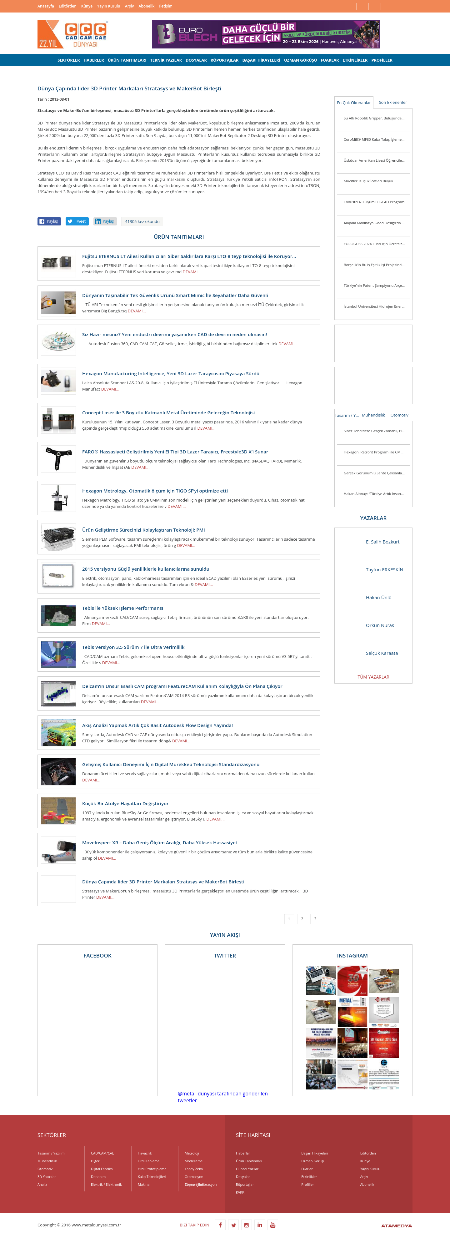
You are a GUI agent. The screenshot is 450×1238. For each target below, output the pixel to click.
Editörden (68, 6)
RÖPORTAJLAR (225, 60)
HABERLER (93, 60)
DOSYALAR (196, 60)
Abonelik (146, 6)
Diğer (95, 1161)
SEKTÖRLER (69, 60)
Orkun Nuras (367, 625)
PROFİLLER (381, 60)
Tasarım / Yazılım (347, 415)
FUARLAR (330, 60)
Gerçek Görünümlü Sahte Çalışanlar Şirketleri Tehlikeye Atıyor (377, 473)
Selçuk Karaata (369, 653)
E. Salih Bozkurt (370, 542)
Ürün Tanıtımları (249, 1161)
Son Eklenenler (393, 102)
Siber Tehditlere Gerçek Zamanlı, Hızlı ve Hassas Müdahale (377, 430)
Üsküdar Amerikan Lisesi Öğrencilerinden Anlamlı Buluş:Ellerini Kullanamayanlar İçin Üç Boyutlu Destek (377, 160)
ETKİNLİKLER (355, 60)
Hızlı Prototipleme (152, 1168)
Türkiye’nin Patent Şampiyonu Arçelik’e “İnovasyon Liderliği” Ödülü (377, 285)
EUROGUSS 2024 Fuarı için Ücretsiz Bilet (377, 243)
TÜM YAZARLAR (373, 677)
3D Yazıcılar (47, 1176)
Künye (86, 6)
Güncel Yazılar (247, 1168)
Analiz (42, 1184)
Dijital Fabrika (102, 1168)
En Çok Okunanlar (354, 102)
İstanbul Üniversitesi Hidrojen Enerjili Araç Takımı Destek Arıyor (377, 306)
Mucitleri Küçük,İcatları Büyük (368, 181)
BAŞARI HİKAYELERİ (261, 60)
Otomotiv (399, 415)
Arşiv (129, 6)
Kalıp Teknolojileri (152, 1176)
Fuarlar (306, 1168)
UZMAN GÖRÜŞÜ (300, 60)
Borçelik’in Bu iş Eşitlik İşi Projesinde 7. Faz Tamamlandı (377, 264)
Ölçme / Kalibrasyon (201, 1184)
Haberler (243, 1153)
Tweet (80, 221)
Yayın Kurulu (108, 6)
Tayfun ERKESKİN (372, 569)
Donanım (98, 1176)
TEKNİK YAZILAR (166, 60)
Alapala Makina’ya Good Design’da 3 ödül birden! (377, 222)
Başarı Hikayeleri (314, 1153)
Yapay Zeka (194, 1168)
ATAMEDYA (396, 1226)
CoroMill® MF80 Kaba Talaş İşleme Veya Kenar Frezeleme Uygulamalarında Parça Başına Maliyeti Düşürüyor (377, 139)
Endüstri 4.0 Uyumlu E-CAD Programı (374, 202)
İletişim (165, 6)
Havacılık (145, 1153)
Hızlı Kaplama (148, 1161)
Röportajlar (245, 1184)
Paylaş (52, 221)
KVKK (240, 1192)
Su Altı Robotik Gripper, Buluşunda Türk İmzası (377, 118)
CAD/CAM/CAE (102, 1153)
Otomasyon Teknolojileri (194, 1177)
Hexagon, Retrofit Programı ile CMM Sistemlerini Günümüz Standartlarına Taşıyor (377, 452)
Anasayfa (46, 6)
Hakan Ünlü (366, 597)
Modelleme (194, 1161)
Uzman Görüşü (313, 1161)
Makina (143, 1184)
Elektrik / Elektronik (106, 1184)
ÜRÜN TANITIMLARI (127, 60)
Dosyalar (243, 1176)
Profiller (307, 1184)
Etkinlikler (309, 1176)
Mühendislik (373, 415)
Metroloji (192, 1153)
